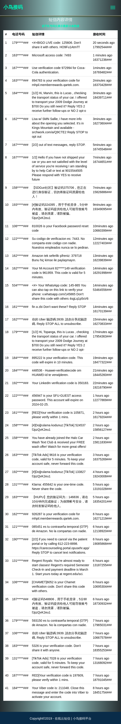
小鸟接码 (13, 7)
